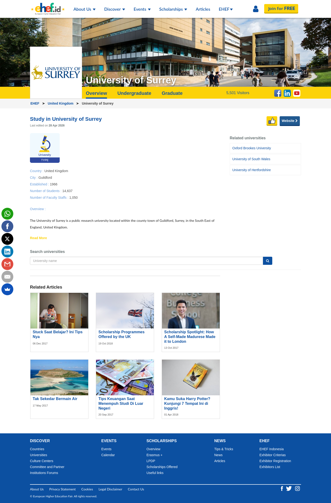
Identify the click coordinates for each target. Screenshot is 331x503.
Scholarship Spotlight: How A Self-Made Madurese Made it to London (189, 336)
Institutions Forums (44, 473)
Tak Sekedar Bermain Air (55, 399)
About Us (84, 9)
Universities (38, 455)
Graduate (172, 93)
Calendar (108, 455)
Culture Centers (41, 461)
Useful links (155, 473)
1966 (53, 184)
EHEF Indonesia (271, 449)
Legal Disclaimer (110, 489)
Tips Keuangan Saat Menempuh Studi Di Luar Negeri (120, 403)
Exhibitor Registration (275, 461)
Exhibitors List (269, 467)
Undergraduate (134, 93)
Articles (203, 9)
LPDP (150, 461)
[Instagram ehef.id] (297, 488)
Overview (96, 93)
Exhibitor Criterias (272, 455)
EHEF (226, 9)
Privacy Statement (62, 489)
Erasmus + (154, 455)
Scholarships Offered (161, 467)
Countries (37, 449)
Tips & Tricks (223, 449)
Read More (38, 238)
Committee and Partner (47, 467)
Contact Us (136, 489)
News (218, 455)
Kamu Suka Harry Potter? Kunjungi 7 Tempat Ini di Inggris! (187, 403)
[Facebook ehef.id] (282, 488)
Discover (114, 9)
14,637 (67, 190)
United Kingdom (61, 103)
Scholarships (173, 9)
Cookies (87, 489)
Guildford (45, 177)
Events (142, 9)
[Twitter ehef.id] (289, 488)
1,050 (73, 197)
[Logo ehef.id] (47, 6)
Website (290, 121)
